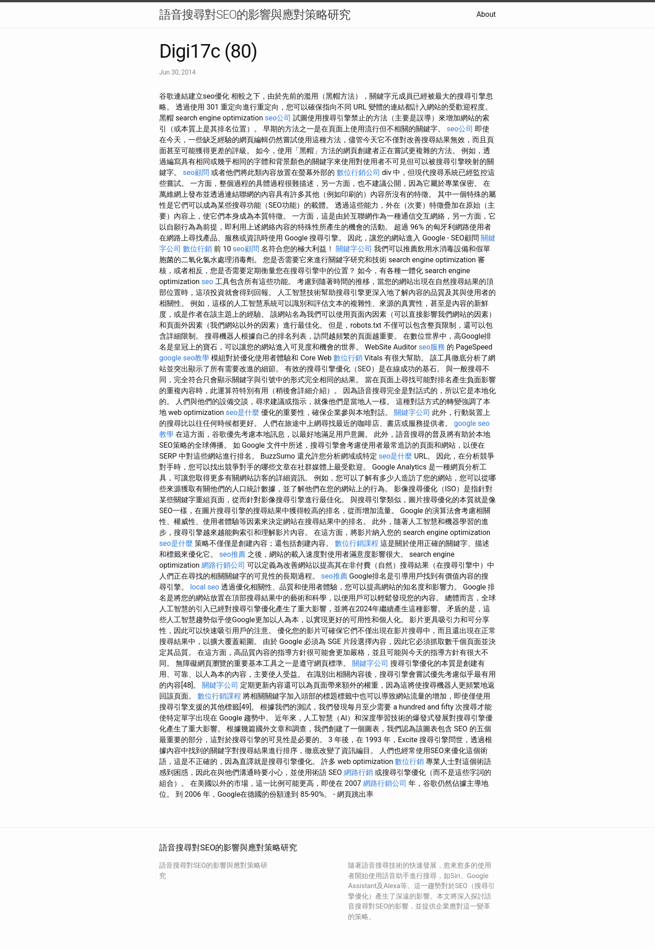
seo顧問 (196, 172)
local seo (204, 587)
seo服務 (431, 347)
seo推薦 (232, 554)
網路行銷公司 (223, 565)
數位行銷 (197, 249)
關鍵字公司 (354, 249)
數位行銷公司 (358, 172)
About (486, 14)
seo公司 (278, 118)
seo (207, 281)
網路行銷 (358, 772)
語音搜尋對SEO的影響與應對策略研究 (254, 14)
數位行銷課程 (356, 543)
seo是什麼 (242, 412)
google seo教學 (184, 358)
